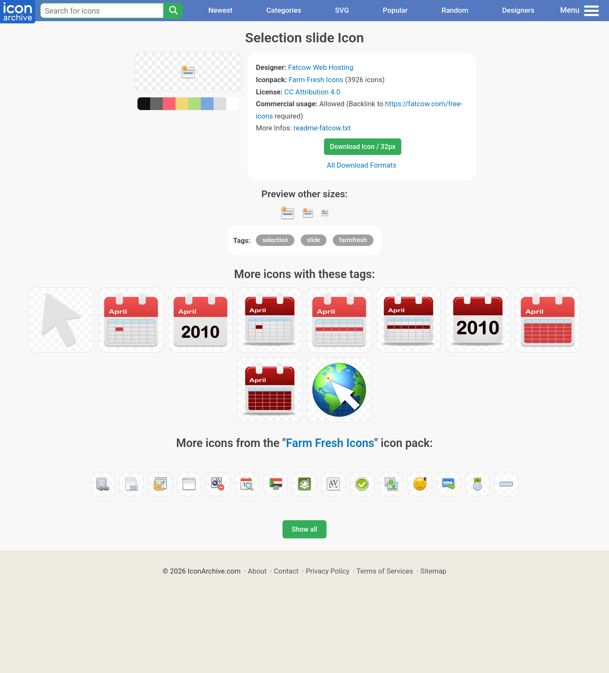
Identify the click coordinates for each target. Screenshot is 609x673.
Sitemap (433, 571)
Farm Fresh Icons (316, 79)
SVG (342, 10)
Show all (304, 529)
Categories (284, 10)
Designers (518, 10)
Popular (395, 10)
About (257, 571)
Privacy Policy (327, 571)
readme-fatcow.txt (322, 128)
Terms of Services (385, 571)
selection (275, 240)
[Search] (173, 11)
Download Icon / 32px (362, 147)
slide (314, 240)
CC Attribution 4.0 (312, 92)
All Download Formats (362, 165)
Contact (286, 571)
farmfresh (353, 240)
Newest (220, 10)
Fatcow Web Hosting (320, 67)
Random (455, 10)
